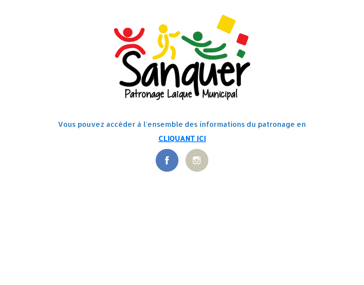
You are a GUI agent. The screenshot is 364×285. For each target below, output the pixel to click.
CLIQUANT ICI (182, 138)
